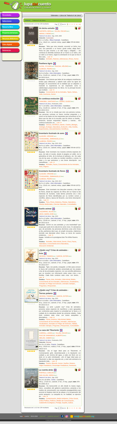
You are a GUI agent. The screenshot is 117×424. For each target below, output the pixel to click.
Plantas (64, 202)
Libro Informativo (55, 73)
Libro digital (9, 44)
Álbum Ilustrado (55, 40)
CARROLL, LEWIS (47, 333)
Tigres (69, 92)
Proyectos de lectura (9, 33)
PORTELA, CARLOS (47, 373)
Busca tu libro (9, 27)
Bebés (73, 279)
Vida (70, 127)
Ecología (49, 127)
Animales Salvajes (68, 284)
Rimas (71, 59)
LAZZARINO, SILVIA (47, 211)
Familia (74, 127)
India (40, 94)
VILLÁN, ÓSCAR (61, 31)
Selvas (74, 92)
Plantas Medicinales (46, 204)
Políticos (53, 400)
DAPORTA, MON (46, 31)
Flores (52, 202)
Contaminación (51, 398)
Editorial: (28, 20)
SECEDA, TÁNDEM (47, 256)
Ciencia (48, 125)
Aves (41, 166)
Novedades (9, 15)
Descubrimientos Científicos (58, 129)
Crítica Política (44, 400)
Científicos (55, 125)
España (64, 403)
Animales (49, 59)
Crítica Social (73, 398)
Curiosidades (71, 204)
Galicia (70, 403)
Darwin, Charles (65, 125)
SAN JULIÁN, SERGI (48, 375)
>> (77, 24)
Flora (47, 202)
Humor (76, 59)
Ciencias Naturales (60, 204)
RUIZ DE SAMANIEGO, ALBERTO (52, 335)
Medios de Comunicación (65, 400)
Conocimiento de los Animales (56, 92)
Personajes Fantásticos (60, 365)
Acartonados (50, 38)
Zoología (42, 127)
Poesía (53, 344)
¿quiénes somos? (53, 416)
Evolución (64, 127)
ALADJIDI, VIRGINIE (47, 136)
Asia (52, 279)
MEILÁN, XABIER (47, 338)
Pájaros (46, 166)
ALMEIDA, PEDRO (47, 69)
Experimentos (44, 129)
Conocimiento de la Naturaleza (57, 244)
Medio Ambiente (62, 398)
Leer (50, 57)
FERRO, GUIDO (66, 101)
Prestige (58, 403)
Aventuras (46, 94)
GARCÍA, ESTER (64, 256)
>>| (79, 24)
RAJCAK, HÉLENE (63, 66)
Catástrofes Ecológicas (47, 403)
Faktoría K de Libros (45, 36)
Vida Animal (57, 241)
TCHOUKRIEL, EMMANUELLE (51, 139)
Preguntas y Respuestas (47, 286)
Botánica (58, 202)
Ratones (56, 59)
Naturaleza (56, 127)
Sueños (66, 363)
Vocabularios (74, 281)
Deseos (72, 363)
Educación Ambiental (46, 246)
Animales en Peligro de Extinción (50, 284)
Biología (74, 125)
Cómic (53, 379)
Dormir (64, 241)
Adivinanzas (64, 59)
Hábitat (74, 324)
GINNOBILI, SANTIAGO (49, 101)
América (54, 319)
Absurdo (54, 363)
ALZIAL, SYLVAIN (46, 66)
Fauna (55, 164)
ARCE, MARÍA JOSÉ (48, 214)
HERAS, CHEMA (46, 33)
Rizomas (48, 342)
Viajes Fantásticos (45, 365)
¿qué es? (43, 416)
